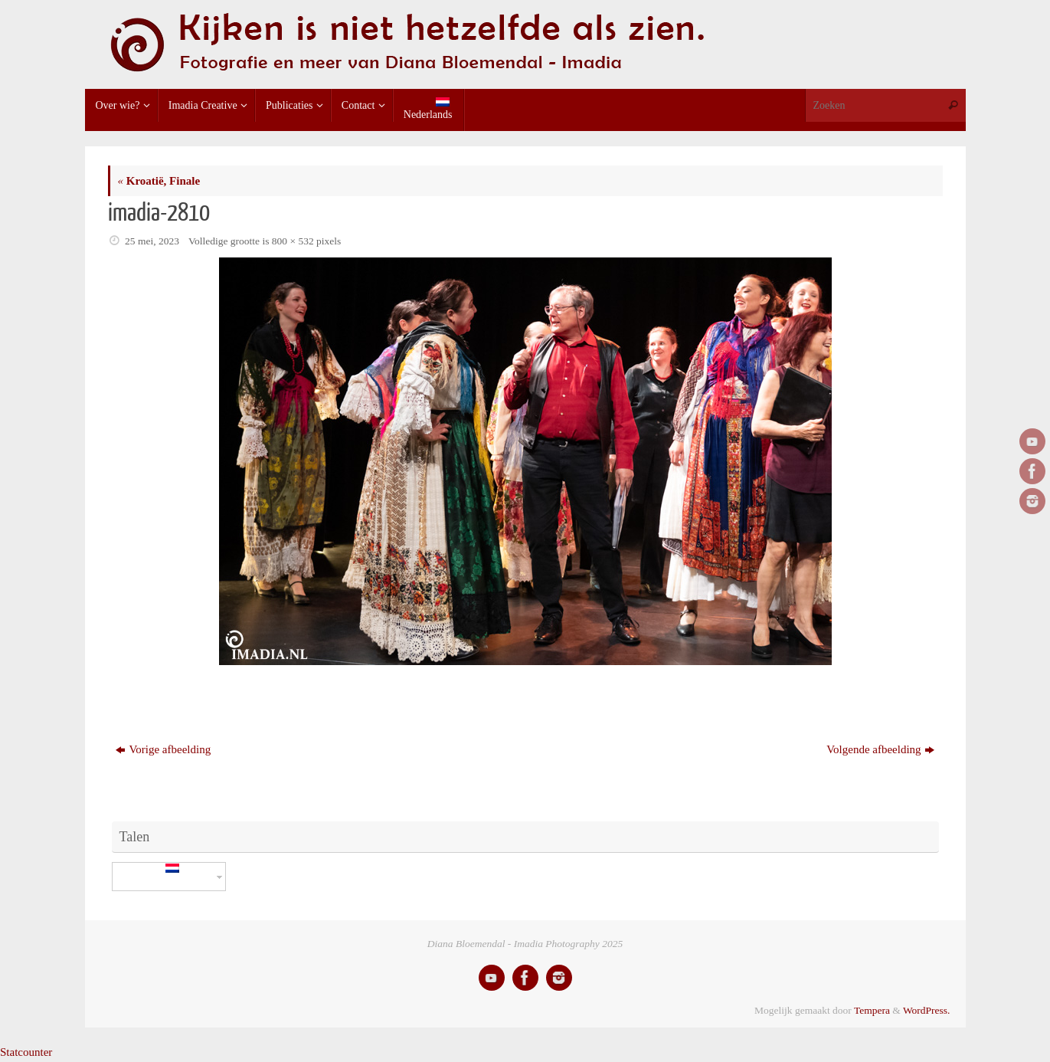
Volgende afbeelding (880, 749)
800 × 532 (293, 241)
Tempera (872, 1010)
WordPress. (926, 1010)
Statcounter (26, 1052)
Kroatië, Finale (159, 181)
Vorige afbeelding (163, 749)
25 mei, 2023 (152, 241)
